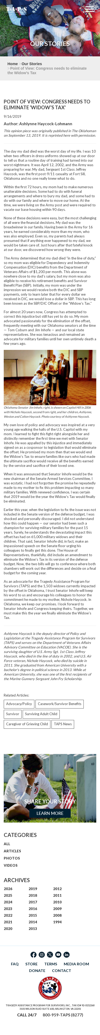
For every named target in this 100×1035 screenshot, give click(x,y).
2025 (8, 895)
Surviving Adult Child (41, 714)
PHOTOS (12, 858)
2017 (33, 902)
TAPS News (63, 724)
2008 (57, 915)
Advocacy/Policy (19, 704)
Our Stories (32, 64)
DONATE (37, 970)
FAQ (15, 964)
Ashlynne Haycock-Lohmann (45, 123)
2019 (33, 889)
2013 (33, 929)
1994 (57, 922)
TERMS (50, 964)
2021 (8, 922)
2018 (33, 895)
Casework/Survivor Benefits (59, 704)
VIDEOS (11, 865)
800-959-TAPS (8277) (63, 1014)
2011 (57, 895)
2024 (8, 902)
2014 (33, 922)
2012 (57, 889)
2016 (33, 909)
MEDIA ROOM (76, 964)
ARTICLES (12, 851)
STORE (31, 964)
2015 (33, 915)
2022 (8, 915)
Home (12, 64)
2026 (8, 889)
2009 (57, 909)
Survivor (12, 714)
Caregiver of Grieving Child (27, 724)
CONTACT (61, 970)
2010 (57, 902)
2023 (8, 909)
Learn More (50, 813)
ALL (7, 844)
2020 (8, 929)
